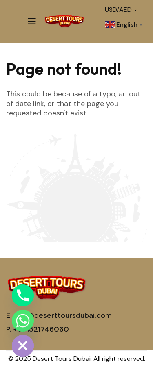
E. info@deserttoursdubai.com (59, 315)
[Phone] (23, 295)
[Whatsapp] (23, 321)
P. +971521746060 (37, 329)
